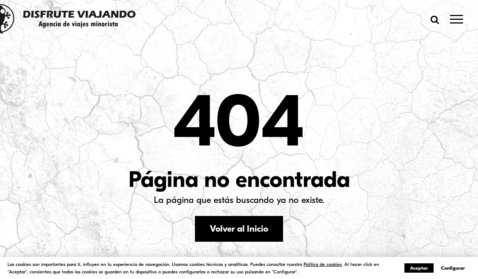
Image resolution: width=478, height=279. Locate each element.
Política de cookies (323, 264)
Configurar (453, 268)
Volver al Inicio (239, 228)
